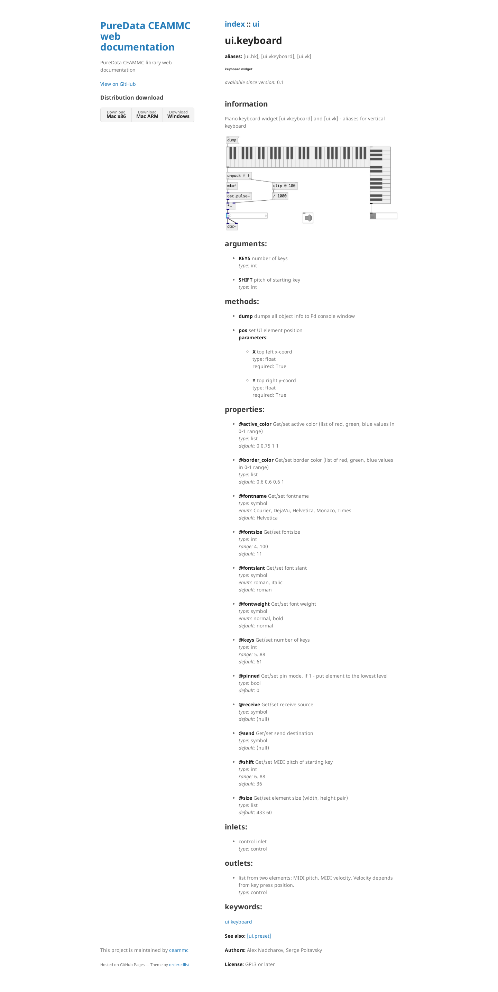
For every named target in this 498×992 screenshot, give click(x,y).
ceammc (178, 950)
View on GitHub (118, 84)
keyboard (241, 921)
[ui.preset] (259, 936)
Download (116, 114)
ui (255, 24)
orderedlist (179, 964)
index (235, 24)
